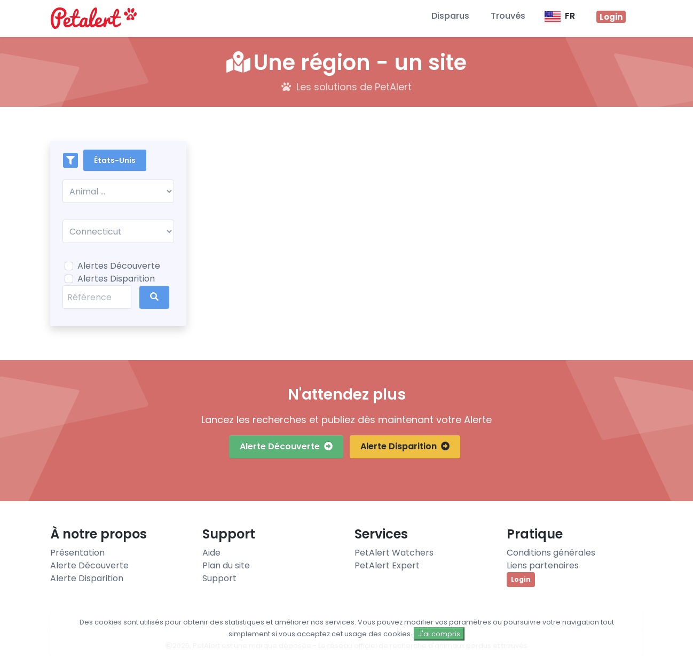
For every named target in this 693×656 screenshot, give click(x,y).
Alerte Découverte (286, 446)
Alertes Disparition (116, 278)
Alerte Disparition (405, 446)
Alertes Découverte (118, 266)
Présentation (77, 552)
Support (219, 578)
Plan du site (226, 565)
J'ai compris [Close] (439, 633)
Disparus (450, 16)
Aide (211, 552)
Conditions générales (551, 552)
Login (521, 579)
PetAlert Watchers (394, 552)
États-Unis (115, 160)
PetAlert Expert (387, 565)
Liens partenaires (543, 565)
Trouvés (508, 16)
